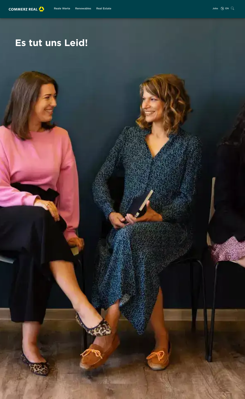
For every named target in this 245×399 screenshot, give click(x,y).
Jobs (215, 8)
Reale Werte (62, 8)
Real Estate (103, 8)
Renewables (83, 8)
